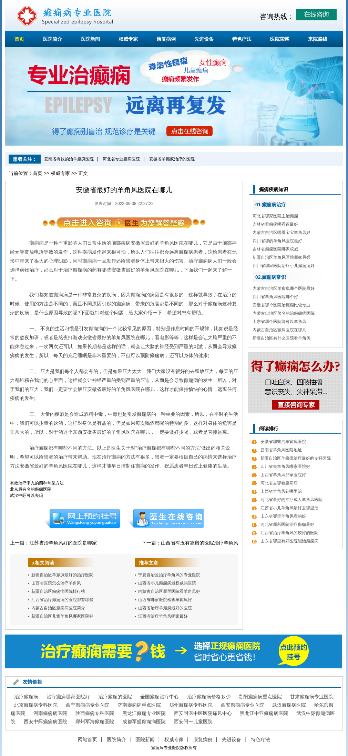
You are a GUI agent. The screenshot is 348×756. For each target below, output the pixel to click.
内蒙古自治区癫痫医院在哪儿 (279, 329)
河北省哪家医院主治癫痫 (275, 216)
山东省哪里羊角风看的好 (283, 516)
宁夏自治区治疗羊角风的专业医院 (169, 574)
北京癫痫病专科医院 (36, 705)
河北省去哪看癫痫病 (279, 483)
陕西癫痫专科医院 (94, 713)
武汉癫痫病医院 (289, 705)
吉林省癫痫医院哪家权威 (275, 249)
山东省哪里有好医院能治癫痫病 (289, 541)
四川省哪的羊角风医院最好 (277, 240)
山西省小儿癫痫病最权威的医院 (167, 583)
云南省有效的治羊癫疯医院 (69, 159)
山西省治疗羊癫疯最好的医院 (165, 608)
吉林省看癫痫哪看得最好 (275, 224)
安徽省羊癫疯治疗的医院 (172, 159)
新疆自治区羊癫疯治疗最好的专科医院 (295, 458)
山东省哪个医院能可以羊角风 (279, 321)
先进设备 (204, 39)
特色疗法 (242, 39)
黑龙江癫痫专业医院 (144, 713)
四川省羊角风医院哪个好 (275, 296)
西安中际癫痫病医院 (45, 721)
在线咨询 (166, 518)
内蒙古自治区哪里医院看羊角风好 (169, 591)
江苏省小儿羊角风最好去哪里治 (289, 507)
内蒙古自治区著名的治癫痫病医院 (284, 313)
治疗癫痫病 (26, 696)
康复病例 (166, 39)
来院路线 (317, 39)
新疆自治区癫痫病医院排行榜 (58, 591)
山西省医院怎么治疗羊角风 (56, 583)
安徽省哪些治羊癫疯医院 (283, 441)
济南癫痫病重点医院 (139, 705)
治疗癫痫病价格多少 (209, 696)
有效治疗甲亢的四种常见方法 (37, 483)
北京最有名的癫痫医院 (30, 489)
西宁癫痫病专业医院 (87, 705)
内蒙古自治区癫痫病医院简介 (58, 608)
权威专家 (128, 39)
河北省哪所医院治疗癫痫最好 (287, 524)
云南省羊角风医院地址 (281, 450)
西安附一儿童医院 (193, 721)
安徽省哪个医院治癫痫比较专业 (281, 305)
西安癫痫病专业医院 (242, 705)
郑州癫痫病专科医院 (191, 705)
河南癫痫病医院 (50, 713)
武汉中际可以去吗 (26, 495)
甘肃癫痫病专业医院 (312, 696)
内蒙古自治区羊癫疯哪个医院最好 (284, 288)
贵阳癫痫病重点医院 (260, 696)
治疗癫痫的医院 (115, 696)
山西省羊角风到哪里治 (281, 491)
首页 (19, 39)
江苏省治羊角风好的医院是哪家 (63, 543)
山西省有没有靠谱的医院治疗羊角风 (199, 543)
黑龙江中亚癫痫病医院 (264, 713)
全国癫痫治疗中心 (159, 696)
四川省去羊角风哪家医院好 (285, 466)
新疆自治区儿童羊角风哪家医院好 (62, 616)
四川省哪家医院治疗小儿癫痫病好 (284, 265)
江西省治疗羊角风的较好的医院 (289, 532)
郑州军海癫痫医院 (94, 721)
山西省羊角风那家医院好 (283, 474)
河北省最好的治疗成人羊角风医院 (291, 499)
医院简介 (52, 39)
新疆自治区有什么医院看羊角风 (281, 338)
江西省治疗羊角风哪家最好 (163, 616)
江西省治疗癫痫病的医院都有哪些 (62, 599)
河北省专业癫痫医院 (121, 159)
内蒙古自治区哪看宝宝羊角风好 (281, 232)
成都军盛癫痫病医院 (144, 721)
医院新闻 (90, 39)
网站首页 (87, 739)
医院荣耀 (279, 39)
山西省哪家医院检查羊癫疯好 (165, 599)
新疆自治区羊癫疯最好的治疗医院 (62, 574)
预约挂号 (82, 518)
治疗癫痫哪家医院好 (68, 696)
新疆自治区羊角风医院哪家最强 (281, 257)
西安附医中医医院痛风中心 (203, 713)
